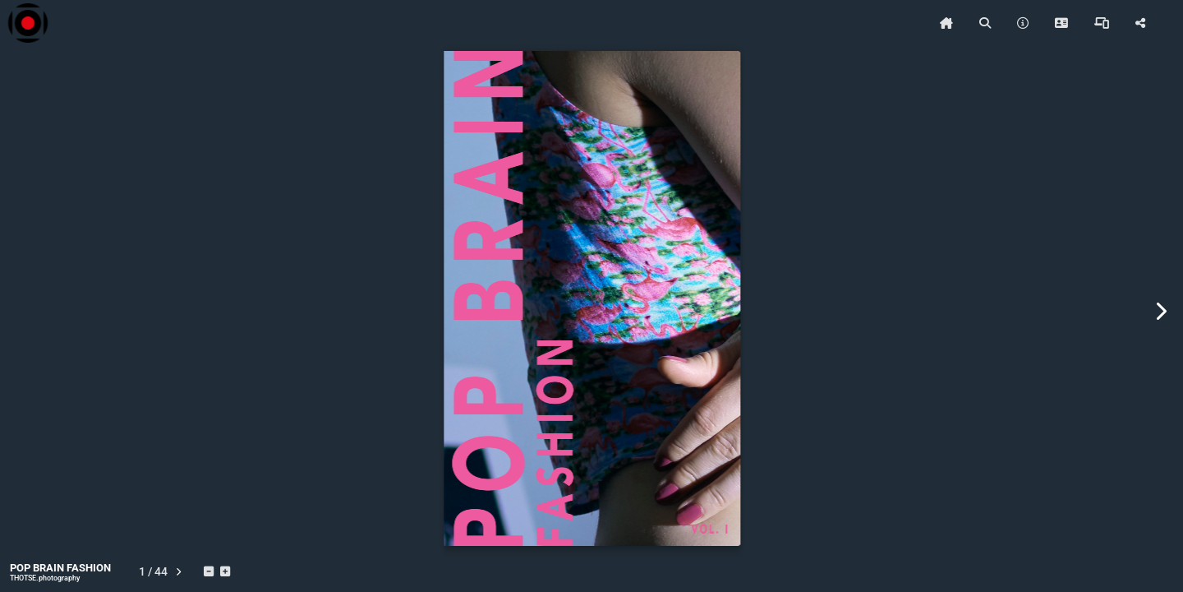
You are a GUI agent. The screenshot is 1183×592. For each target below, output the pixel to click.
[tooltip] (946, 23)
